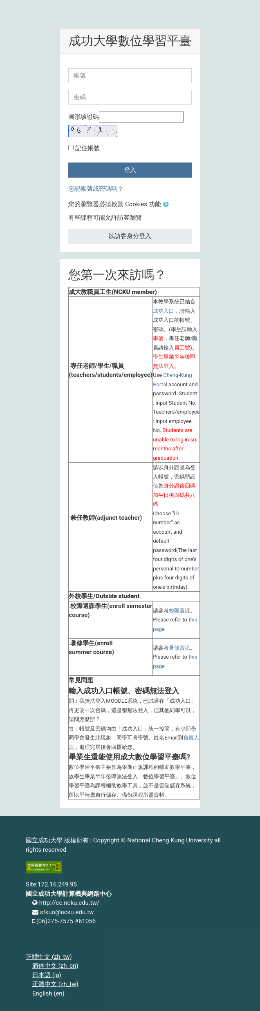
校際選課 (179, 611)
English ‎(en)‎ (48, 993)
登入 (130, 170)
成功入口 (163, 311)
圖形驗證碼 (83, 116)
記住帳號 (87, 148)
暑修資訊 (179, 648)
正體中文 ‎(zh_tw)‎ (49, 956)
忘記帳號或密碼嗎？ (95, 188)
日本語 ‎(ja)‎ (46, 975)
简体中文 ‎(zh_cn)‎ (55, 965)
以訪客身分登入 (129, 236)
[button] (167, 205)
